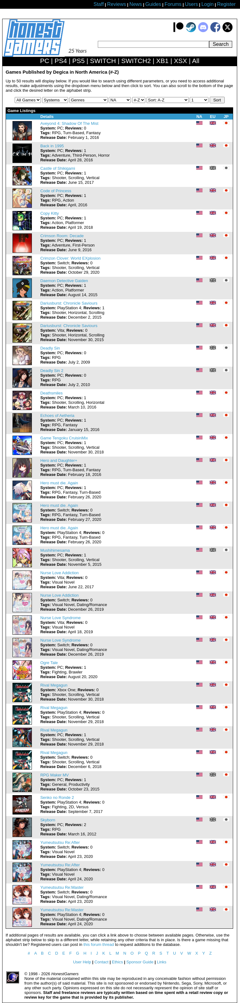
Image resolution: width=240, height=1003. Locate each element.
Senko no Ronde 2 (57, 797)
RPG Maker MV (54, 775)
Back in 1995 (52, 146)
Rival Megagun (54, 685)
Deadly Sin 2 (51, 370)
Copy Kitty (49, 213)
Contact (101, 962)
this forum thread (98, 944)
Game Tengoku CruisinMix (64, 438)
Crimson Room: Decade (62, 235)
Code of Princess (55, 190)
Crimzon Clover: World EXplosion (70, 258)
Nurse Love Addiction (59, 572)
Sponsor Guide (139, 962)
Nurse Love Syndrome (60, 617)
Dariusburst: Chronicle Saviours (69, 303)
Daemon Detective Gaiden (64, 280)
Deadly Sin (50, 348)
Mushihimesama (55, 550)
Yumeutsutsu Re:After (60, 842)
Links (161, 962)
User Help (82, 962)
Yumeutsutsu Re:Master (62, 887)
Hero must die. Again (59, 483)
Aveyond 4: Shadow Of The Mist (69, 123)
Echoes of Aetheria (57, 415)
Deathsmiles (51, 393)
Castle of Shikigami (57, 168)
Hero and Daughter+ (58, 460)
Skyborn (47, 820)
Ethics (117, 962)
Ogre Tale (49, 662)
